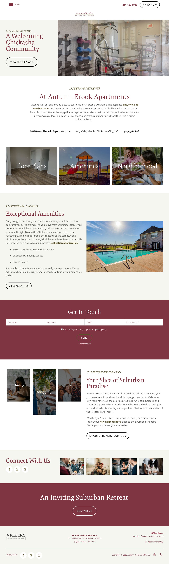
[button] (150, 4)
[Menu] (14, 4)
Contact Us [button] (84, 510)
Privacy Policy (11, 554)
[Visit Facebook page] (9, 469)
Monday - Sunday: (140, 536)
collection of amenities (64, 243)
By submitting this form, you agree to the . (84, 329)
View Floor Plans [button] (21, 61)
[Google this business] (17, 469)
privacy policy (100, 329)
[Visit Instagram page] (25, 469)
